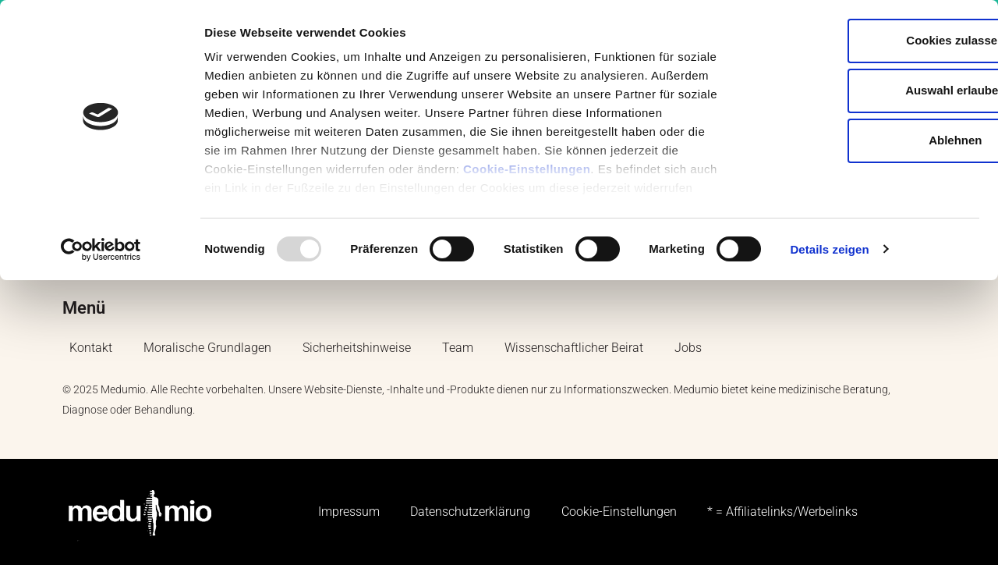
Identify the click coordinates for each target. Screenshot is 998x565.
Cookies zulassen (868, 40)
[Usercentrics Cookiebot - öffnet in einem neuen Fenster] (101, 249)
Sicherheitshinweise (357, 348)
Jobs (688, 348)
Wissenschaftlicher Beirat (573, 348)
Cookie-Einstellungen (526, 169)
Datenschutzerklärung (470, 512)
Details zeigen (829, 249)
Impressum (348, 512)
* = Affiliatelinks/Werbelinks (783, 512)
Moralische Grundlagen (207, 348)
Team (457, 348)
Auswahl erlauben (868, 90)
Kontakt (90, 348)
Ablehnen (867, 140)
